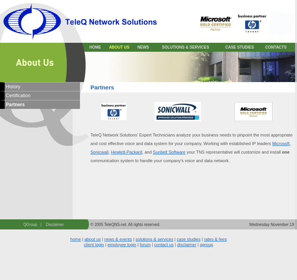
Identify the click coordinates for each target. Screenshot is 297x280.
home (75, 239)
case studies (188, 239)
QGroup (30, 224)
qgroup (206, 244)
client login (94, 244)
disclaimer (186, 244)
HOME (95, 47)
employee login (122, 244)
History (13, 86)
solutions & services (154, 239)
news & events (118, 239)
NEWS (143, 47)
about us (92, 239)
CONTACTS (276, 47)
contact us (164, 244)
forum (145, 244)
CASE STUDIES (239, 47)
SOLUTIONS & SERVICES (185, 47)
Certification (18, 95)
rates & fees (215, 239)
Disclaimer (55, 224)
